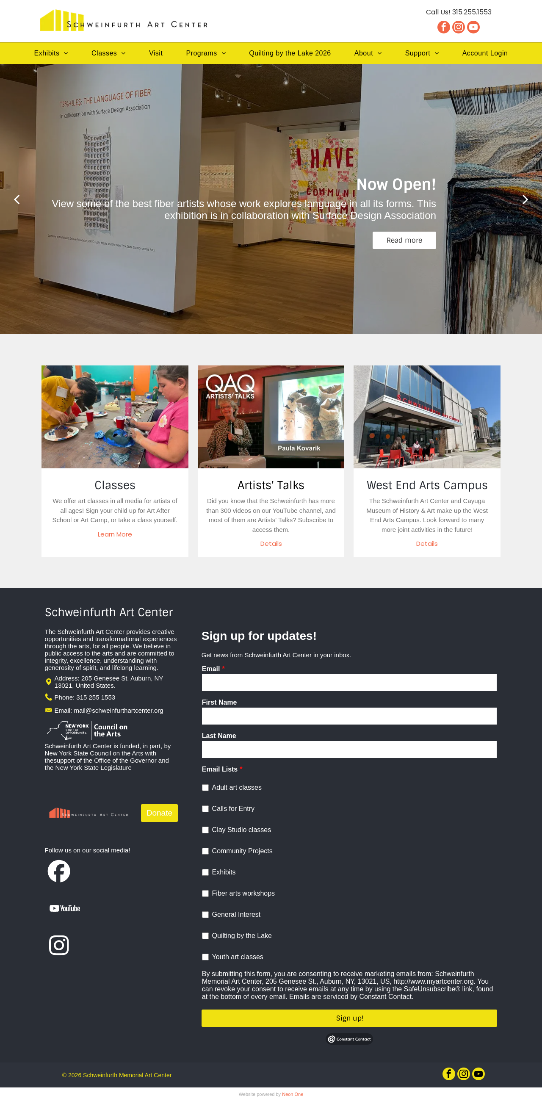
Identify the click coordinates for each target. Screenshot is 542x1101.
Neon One (292, 1094)
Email (211, 668)
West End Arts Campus (427, 485)
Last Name (219, 735)
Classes (115, 485)
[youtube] (473, 28)
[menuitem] (51, 53)
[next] (525, 199)
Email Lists (220, 769)
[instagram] (458, 28)
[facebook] (443, 28)
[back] (16, 199)
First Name (219, 702)
